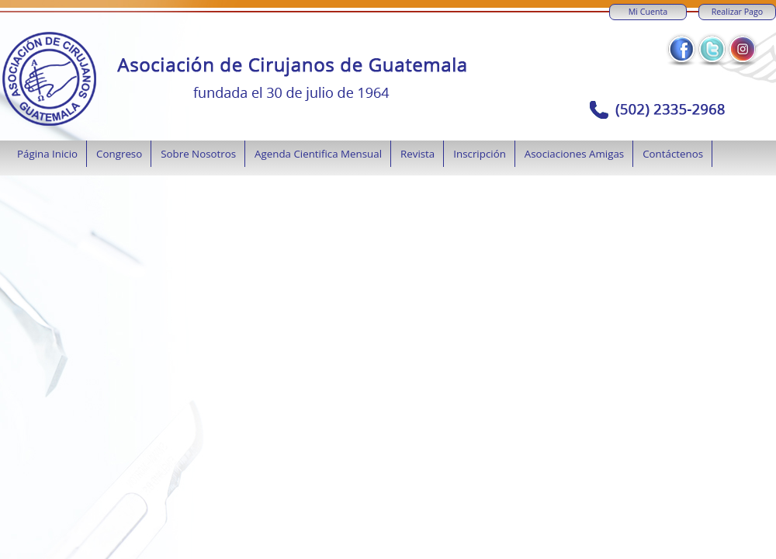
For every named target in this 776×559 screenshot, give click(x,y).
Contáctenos (673, 154)
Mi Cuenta (648, 11)
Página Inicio (47, 154)
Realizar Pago (737, 11)
